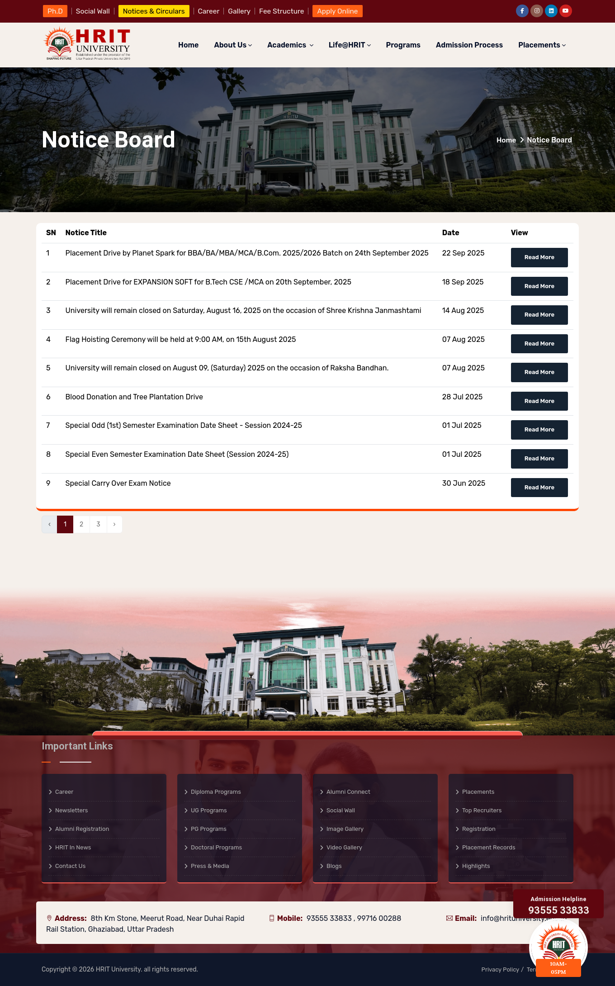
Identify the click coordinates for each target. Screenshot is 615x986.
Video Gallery (344, 847)
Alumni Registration (82, 828)
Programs (403, 45)
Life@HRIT (350, 45)
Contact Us (70, 866)
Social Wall (340, 810)
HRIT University (118, 969)
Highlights (476, 866)
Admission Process (469, 45)
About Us (233, 45)
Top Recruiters (481, 810)
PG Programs (209, 828)
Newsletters (71, 810)
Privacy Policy (501, 969)
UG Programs (209, 810)
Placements (542, 45)
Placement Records (489, 847)
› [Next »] (115, 524)
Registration (479, 828)
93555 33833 (330, 918)
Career (64, 791)
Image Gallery (345, 828)
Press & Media (210, 866)
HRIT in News (73, 847)
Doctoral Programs (216, 847)
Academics (290, 45)
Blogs (334, 866)
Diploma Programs (216, 791)
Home (188, 45)
